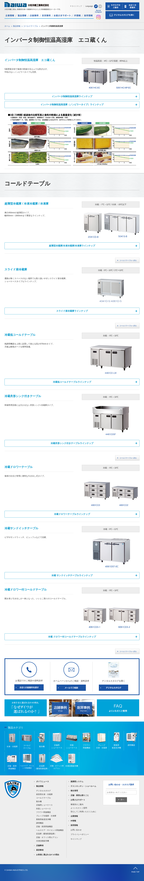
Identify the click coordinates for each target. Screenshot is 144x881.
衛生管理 (74, 791)
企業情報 (74, 816)
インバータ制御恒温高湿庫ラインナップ (72, 96)
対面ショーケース (43, 809)
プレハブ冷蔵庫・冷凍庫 (46, 816)
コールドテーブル (30, 26)
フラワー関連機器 (43, 812)
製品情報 (16, 26)
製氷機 (39, 801)
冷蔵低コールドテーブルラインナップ (72, 382)
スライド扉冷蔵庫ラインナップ (72, 311)
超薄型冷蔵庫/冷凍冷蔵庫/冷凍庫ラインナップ (72, 246)
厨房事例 (39, 850)
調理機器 (39, 823)
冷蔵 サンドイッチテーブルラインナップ (72, 575)
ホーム (7, 26)
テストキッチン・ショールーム (83, 786)
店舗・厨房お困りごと (80, 795)
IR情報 (73, 821)
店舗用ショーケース (44, 805)
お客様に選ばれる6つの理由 (47, 855)
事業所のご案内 (77, 804)
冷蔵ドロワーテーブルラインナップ (72, 514)
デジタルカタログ (43, 791)
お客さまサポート (78, 800)
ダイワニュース (42, 781)
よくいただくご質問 (79, 808)
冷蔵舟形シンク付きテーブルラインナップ (72, 443)
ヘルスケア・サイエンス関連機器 (50, 830)
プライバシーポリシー (80, 834)
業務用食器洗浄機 (43, 819)
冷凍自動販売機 (42, 841)
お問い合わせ (76, 830)
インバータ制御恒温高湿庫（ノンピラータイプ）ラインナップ (72, 104)
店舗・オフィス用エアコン (47, 837)
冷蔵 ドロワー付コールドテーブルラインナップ (72, 637)
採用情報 (74, 825)
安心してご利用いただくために (83, 812)
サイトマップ (77, 6)
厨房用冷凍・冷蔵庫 (44, 794)
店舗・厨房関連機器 (44, 826)
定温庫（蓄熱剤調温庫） (46, 834)
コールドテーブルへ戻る (128, 260)
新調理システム (77, 781)
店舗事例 (39, 845)
